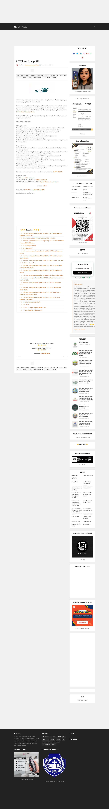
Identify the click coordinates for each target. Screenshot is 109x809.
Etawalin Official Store (88, 186)
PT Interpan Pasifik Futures (76, 525)
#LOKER (33, 75)
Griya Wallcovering (76, 186)
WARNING (27, 190)
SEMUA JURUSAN (27, 77)
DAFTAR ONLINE (57, 172)
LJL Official (20, 26)
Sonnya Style (75, 481)
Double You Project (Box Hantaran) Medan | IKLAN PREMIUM (76, 495)
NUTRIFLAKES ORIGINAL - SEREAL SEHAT (87, 199)
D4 (63, 739)
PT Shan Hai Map (76, 521)
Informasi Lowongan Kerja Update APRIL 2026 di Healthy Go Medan (86, 381)
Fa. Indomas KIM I (28, 248)
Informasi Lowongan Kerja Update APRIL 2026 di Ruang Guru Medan (86, 390)
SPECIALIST (47, 77)
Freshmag (74, 192)
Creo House (26, 305)
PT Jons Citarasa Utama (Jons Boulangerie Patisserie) (85, 406)
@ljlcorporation (78, 284)
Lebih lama (64, 357)
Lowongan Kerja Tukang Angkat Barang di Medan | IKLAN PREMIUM (76, 503)
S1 (20, 77)
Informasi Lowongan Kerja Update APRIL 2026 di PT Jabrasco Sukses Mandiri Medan (86, 372)
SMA (44, 739)
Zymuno (85, 189)
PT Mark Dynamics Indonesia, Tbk (32, 310)
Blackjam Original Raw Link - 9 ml (77, 488)
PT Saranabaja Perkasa (29, 245)
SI (42, 77)
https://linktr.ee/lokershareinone (49, 182)
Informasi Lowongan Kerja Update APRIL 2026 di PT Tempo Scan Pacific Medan (86, 398)
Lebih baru (19, 357)
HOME (45, 186)
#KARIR (22, 75)
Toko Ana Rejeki (86, 488)
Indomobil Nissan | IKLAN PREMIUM (87, 501)
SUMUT (58, 739)
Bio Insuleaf (74, 189)
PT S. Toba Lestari (83, 342)
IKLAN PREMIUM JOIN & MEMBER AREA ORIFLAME (88, 516)
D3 (48, 739)
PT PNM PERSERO (87, 521)
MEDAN (52, 739)
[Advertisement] (55, 11)
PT (17, 77)
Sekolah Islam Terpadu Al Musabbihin (75, 477)
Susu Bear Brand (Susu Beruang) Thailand (87, 483)
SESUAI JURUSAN (37, 77)
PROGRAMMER (63, 75)
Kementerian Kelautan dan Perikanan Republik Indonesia (39, 238)
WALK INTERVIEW (50, 742)
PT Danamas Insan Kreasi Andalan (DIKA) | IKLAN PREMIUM (77, 510)
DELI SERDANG (46, 744)
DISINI (44, 345)
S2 (43, 742)
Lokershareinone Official (32, 65)
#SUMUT (53, 75)
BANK (57, 742)
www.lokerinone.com (28, 178)
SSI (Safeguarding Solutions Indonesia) (87, 509)
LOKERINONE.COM (39, 190)
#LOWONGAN (40, 75)
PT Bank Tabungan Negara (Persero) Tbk (34, 307)
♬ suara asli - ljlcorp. (79, 329)
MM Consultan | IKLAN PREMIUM (75, 515)
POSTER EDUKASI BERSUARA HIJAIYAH (87, 193)
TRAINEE (54, 77)
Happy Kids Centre (87, 524)
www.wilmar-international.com (26, 112)
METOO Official (75, 197)
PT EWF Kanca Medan (88, 475)
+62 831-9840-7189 (41, 180)
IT (57, 75)
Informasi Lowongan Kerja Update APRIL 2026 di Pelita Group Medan (86, 423)
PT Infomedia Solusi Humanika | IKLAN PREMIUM (87, 494)
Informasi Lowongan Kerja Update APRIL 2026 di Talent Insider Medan (43, 275)
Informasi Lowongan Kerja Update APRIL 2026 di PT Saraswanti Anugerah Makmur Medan (86, 363)
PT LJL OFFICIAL (45, 353)
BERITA (53, 744)
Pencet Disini (82, 273)
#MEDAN (47, 75)
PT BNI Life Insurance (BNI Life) (31, 302)
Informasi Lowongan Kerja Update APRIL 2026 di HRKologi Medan (86, 414)
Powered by (82, 277)
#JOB (18, 75)
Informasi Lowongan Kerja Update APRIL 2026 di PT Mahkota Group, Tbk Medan (86, 353)
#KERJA (27, 75)
